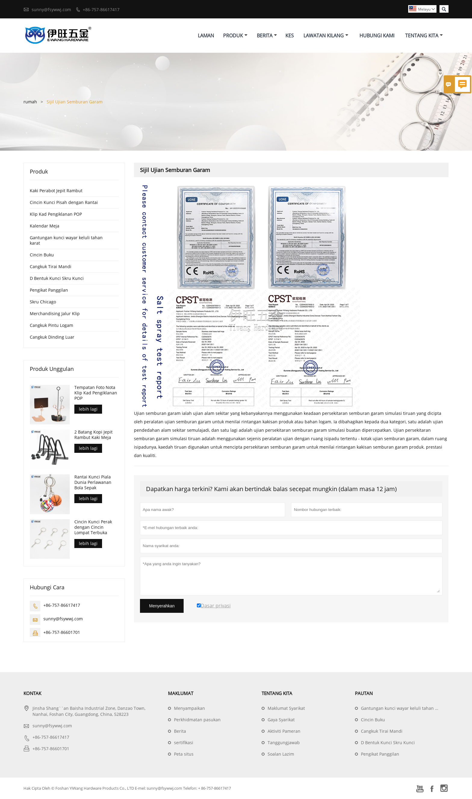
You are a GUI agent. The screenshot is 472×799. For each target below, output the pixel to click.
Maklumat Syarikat (286, 708)
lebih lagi (88, 409)
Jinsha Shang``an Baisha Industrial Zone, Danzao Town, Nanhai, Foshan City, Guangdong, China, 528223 (89, 711)
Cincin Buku (42, 255)
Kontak (32, 694)
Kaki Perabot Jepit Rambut (56, 190)
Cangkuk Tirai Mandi (50, 266)
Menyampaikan (189, 708)
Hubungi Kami (376, 35)
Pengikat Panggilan (49, 290)
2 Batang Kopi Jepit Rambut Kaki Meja (93, 435)
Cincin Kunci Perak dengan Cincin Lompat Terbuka (93, 527)
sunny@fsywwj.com (51, 9)
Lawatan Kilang (325, 35)
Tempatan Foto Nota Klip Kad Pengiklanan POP (95, 393)
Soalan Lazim (281, 754)
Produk (235, 35)
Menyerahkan (162, 605)
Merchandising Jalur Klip (55, 313)
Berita (267, 35)
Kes (289, 35)
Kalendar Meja (44, 226)
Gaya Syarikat (281, 720)
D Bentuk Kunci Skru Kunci (57, 278)
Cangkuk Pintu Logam (51, 325)
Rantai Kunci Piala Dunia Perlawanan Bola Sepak (92, 483)
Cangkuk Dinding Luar (52, 337)
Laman (206, 35)
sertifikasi (183, 743)
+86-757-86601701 (61, 632)
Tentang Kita (424, 35)
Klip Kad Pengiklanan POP (56, 214)
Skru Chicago (43, 302)
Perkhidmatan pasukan (197, 720)
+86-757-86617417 (101, 9)
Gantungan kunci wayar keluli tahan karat (66, 240)
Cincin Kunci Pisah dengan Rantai (64, 202)
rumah (30, 102)
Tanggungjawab (284, 743)
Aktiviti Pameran (284, 731)
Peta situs (184, 754)
